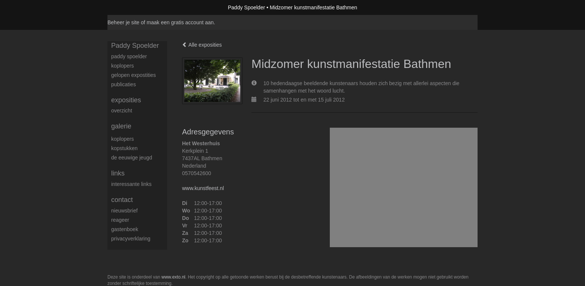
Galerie (121, 126)
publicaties (123, 84)
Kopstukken (124, 148)
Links (118, 173)
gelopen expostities (133, 75)
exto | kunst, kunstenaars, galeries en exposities (128, 7)
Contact (122, 199)
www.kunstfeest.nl (203, 188)
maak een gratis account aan (180, 22)
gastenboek (124, 229)
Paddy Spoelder (246, 7)
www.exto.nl (173, 277)
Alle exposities (202, 45)
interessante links (131, 184)
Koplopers (122, 139)
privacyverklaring (130, 239)
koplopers (122, 66)
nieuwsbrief (124, 211)
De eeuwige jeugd (131, 158)
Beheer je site (123, 22)
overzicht (121, 111)
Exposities (126, 100)
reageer (120, 220)
